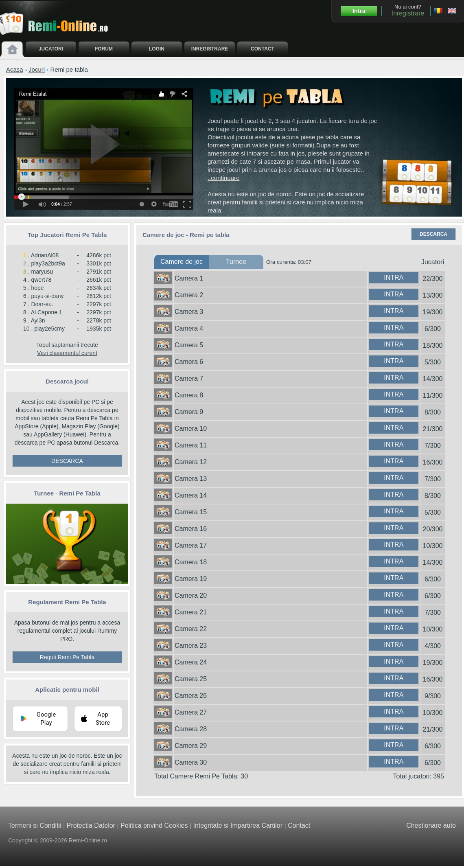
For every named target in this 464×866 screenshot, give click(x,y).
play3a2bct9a (48, 263)
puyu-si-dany (47, 296)
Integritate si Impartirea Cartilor (237, 825)
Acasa (14, 69)
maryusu (42, 271)
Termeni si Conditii (34, 825)
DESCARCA (67, 461)
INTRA (393, 277)
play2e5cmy (49, 328)
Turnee (236, 261)
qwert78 (41, 279)
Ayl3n (38, 320)
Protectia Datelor (91, 825)
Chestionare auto (431, 825)
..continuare (223, 177)
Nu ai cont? (407, 10)
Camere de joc (181, 261)
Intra (359, 10)
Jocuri (36, 69)
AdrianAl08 (45, 255)
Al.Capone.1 (46, 312)
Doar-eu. (42, 304)
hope (37, 288)
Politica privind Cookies (154, 825)
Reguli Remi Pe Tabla (67, 657)
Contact (299, 825)
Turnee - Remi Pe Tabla (67, 493)
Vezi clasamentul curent (67, 353)
